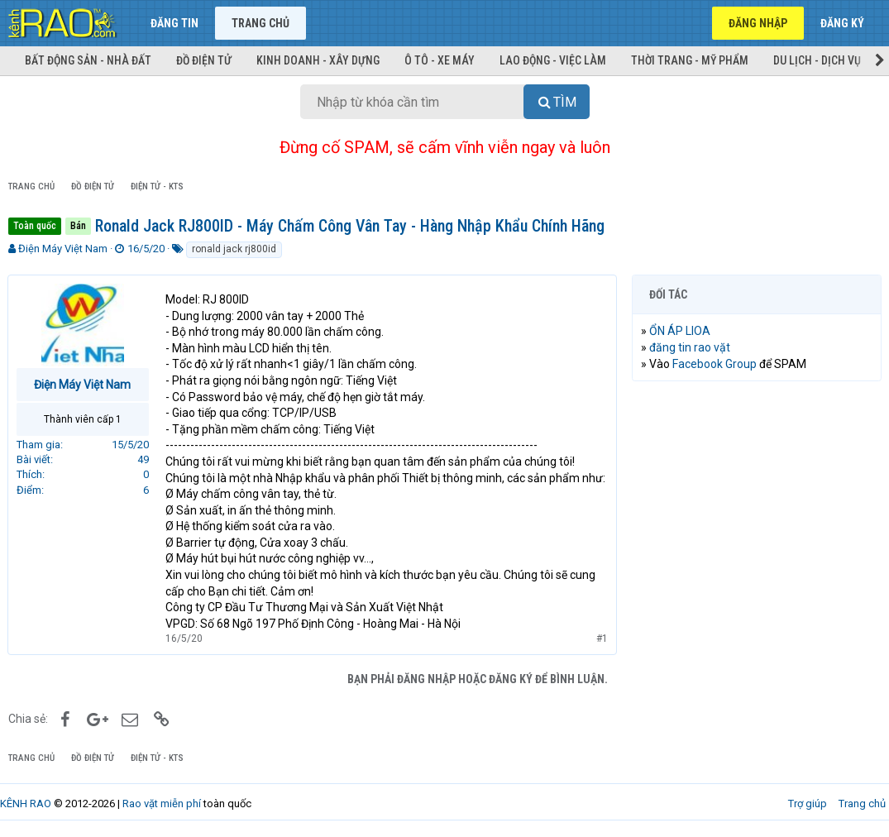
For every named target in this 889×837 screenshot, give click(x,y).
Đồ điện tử (204, 60)
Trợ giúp (807, 803)
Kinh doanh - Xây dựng (318, 60)
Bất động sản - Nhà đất (88, 60)
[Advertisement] (757, 501)
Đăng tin (174, 23)
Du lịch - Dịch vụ (817, 60)
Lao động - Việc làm (552, 60)
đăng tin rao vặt (690, 347)
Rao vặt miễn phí (161, 803)
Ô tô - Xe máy (439, 60)
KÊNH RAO (25, 803)
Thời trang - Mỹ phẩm (689, 60)
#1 (601, 638)
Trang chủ (260, 23)
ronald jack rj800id (234, 249)
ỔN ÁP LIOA (680, 330)
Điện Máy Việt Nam (63, 248)
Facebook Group (715, 364)
